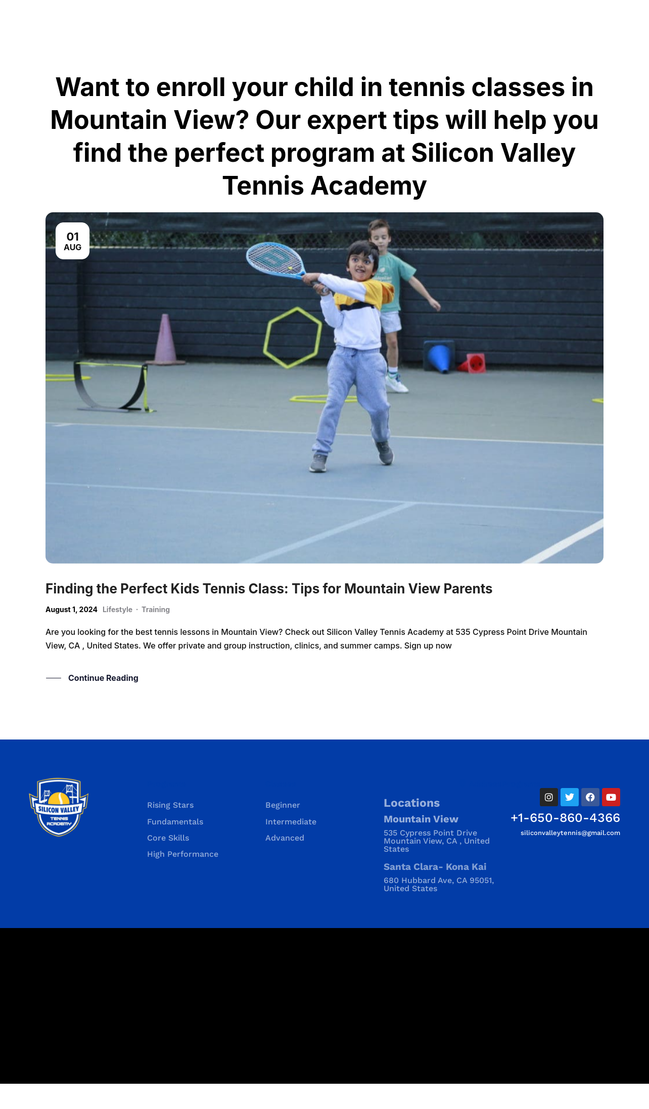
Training (156, 634)
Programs (166, 809)
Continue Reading (103, 703)
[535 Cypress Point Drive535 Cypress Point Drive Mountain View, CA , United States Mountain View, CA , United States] (324, 1031)
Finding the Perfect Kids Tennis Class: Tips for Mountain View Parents (269, 614)
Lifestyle (117, 634)
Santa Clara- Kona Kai (435, 892)
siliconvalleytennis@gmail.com (570, 858)
